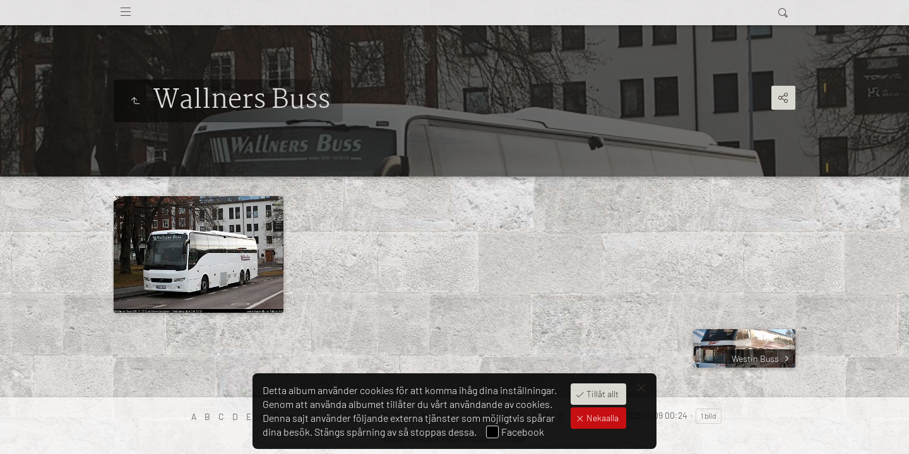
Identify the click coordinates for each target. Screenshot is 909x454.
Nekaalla (602, 417)
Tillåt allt (602, 393)
